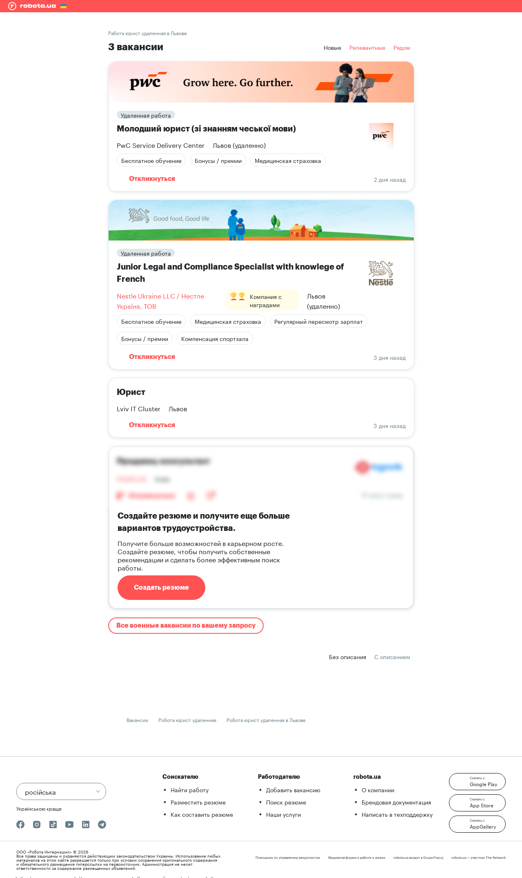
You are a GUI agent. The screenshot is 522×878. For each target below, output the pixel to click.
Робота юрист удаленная (187, 719)
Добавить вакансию (293, 789)
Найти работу (190, 789)
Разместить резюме (198, 801)
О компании (378, 789)
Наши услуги (283, 813)
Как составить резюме (202, 813)
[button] (477, 781)
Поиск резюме (286, 801)
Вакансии (137, 719)
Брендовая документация (396, 801)
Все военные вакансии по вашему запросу (185, 625)
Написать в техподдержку (397, 813)
